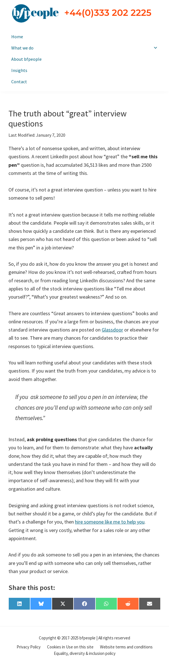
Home (17, 36)
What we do (84, 47)
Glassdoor (112, 329)
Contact (19, 81)
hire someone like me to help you (109, 522)
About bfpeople (26, 59)
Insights (19, 70)
